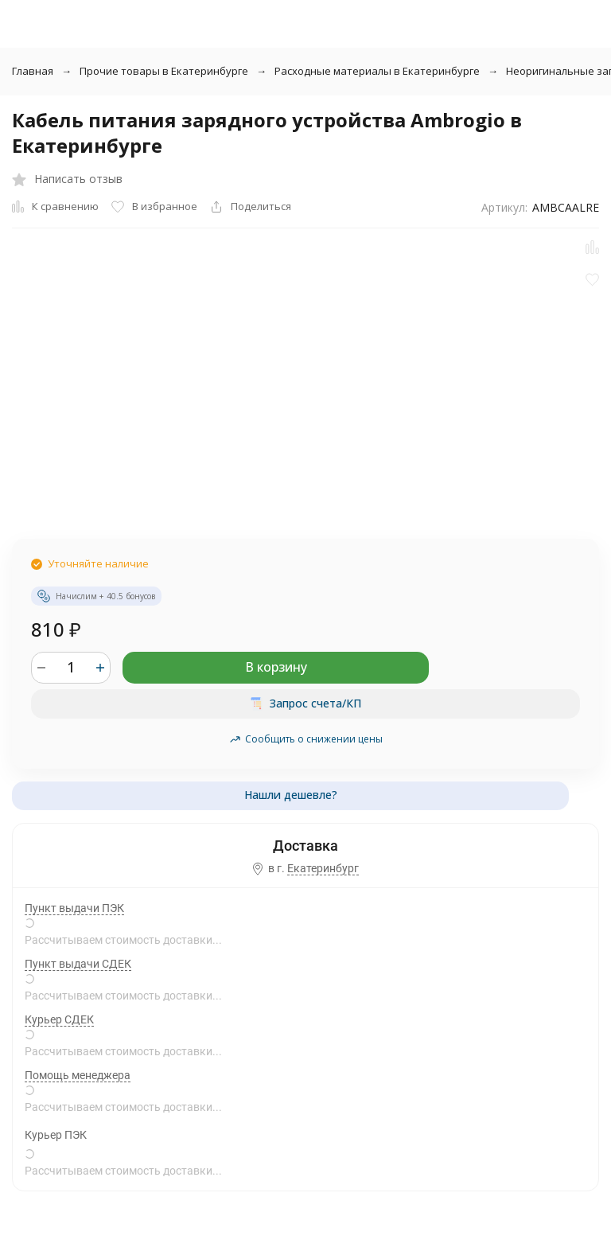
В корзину (276, 667)
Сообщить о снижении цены (306, 739)
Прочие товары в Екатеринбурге (164, 71)
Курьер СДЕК (59, 1019)
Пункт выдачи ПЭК (74, 908)
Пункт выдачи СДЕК (78, 963)
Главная (32, 71)
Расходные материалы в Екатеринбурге (377, 71)
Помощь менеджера (77, 1075)
